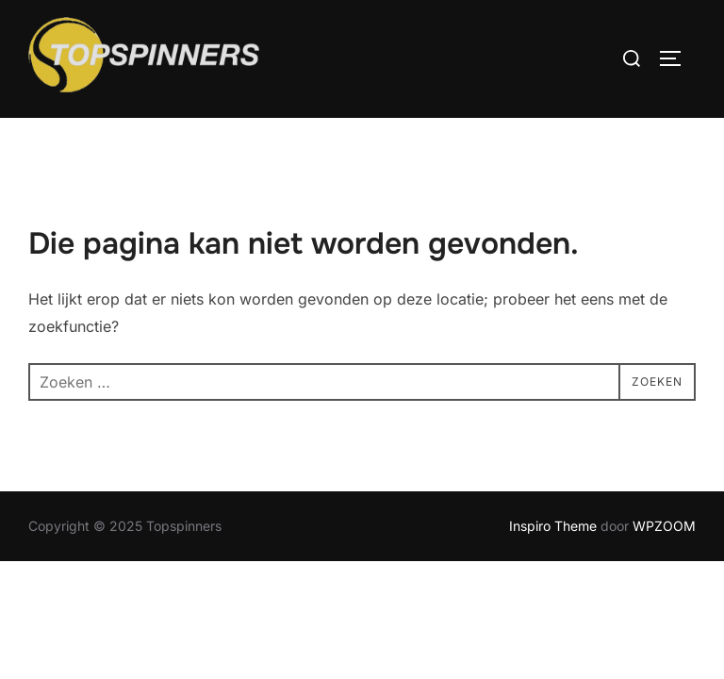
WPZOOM (664, 526)
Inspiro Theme (553, 526)
